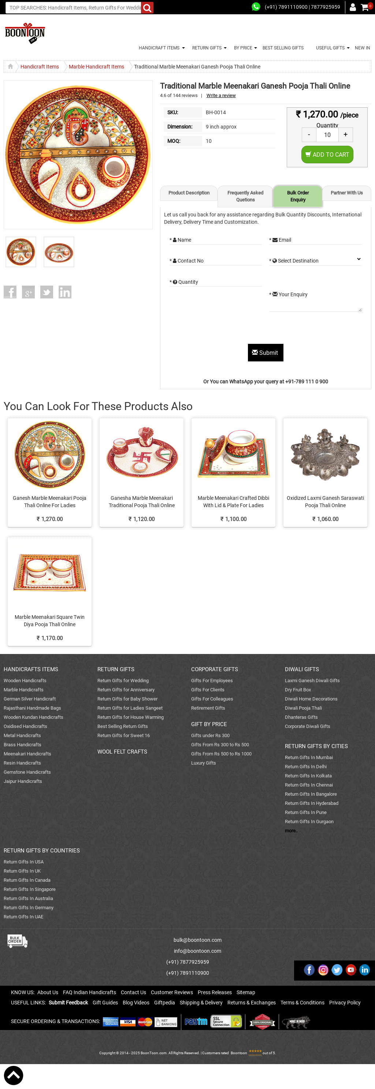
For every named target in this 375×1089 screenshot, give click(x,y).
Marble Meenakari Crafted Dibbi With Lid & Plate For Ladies (233, 501)
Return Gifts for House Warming (130, 717)
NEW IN (362, 48)
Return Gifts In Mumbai (309, 757)
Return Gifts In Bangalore (311, 794)
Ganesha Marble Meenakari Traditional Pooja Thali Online (142, 501)
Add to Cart (327, 154)
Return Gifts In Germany (28, 907)
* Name (180, 240)
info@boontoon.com (197, 951)
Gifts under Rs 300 (210, 735)
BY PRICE (242, 48)
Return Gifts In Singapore (30, 889)
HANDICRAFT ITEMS (158, 48)
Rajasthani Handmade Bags (32, 708)
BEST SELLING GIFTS (283, 48)
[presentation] (225, 329)
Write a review (221, 95)
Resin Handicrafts (22, 763)
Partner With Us (347, 193)
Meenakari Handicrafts (27, 754)
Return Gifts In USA (24, 862)
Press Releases (215, 992)
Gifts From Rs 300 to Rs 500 (220, 744)
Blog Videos (136, 1003)
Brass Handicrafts (22, 744)
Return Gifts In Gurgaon (309, 821)
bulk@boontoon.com (198, 940)
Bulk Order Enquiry (298, 196)
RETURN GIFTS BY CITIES (316, 746)
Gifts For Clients (207, 689)
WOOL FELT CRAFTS (122, 751)
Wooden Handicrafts (25, 680)
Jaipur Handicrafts (23, 781)
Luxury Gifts (203, 763)
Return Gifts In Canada (27, 880)
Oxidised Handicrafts (25, 726)
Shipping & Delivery (201, 1003)
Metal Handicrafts (22, 735)
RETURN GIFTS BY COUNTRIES (42, 850)
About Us (47, 992)
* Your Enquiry (288, 294)
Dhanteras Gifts (301, 717)
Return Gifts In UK (22, 871)
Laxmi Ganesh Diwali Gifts (312, 680)
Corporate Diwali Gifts (307, 726)
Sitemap (246, 992)
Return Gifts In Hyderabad (311, 803)
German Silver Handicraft (30, 699)
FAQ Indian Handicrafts (89, 992)
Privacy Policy (345, 1003)
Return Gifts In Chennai (309, 785)
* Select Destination (294, 261)
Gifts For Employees (212, 680)
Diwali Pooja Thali (303, 708)
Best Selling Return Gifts (122, 726)
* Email (280, 240)
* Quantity (184, 282)
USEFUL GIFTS (329, 48)
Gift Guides (105, 1003)
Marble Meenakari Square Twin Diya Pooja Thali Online (50, 620)
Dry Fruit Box (298, 689)
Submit (265, 352)
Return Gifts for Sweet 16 (123, 735)
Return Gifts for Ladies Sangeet (130, 708)
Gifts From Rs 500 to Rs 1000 (221, 754)
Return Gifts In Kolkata (308, 775)
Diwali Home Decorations (311, 699)
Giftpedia (164, 1003)
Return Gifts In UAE (23, 916)
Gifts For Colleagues (212, 699)
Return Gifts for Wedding (123, 680)
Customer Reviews (172, 992)
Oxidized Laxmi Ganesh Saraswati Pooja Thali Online (325, 501)
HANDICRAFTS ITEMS (31, 669)
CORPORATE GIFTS (214, 669)
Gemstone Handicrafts (27, 772)
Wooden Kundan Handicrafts (33, 717)
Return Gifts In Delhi (306, 766)
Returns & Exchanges (251, 1003)
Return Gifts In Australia (28, 898)
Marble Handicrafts (24, 689)
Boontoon (239, 1053)
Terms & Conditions (302, 1003)
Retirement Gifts (208, 708)
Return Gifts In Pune (306, 812)
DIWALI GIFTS (302, 669)
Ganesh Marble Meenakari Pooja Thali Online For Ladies (49, 501)
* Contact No (187, 261)
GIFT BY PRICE (209, 724)
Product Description (188, 193)
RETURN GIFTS (206, 48)
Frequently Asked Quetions (245, 196)
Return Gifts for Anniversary (126, 689)
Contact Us (133, 992)
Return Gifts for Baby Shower (127, 699)
